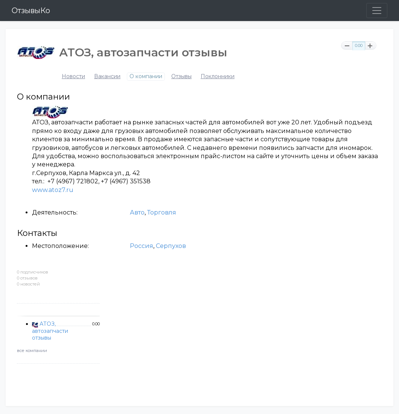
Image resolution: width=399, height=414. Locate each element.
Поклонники (218, 76)
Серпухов (171, 245)
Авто (137, 212)
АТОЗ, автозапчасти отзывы (50, 330)
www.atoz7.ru (52, 189)
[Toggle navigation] (376, 10)
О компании (145, 76)
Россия (141, 245)
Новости (73, 76)
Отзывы (181, 76)
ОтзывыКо (31, 10)
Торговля (161, 212)
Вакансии (107, 76)
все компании (32, 350)
